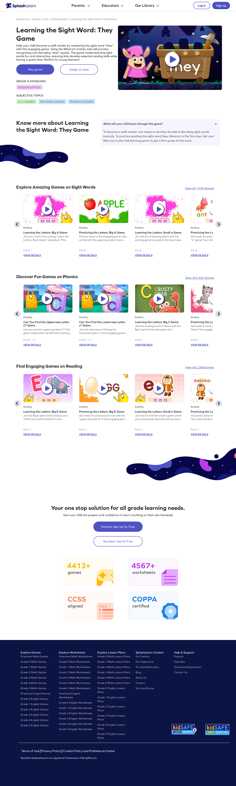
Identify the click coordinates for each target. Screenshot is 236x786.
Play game (35, 69)
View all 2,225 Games (199, 277)
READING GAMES (52, 101)
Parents (80, 5)
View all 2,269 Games (199, 367)
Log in (202, 5)
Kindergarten (59, 19)
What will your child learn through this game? (160, 123)
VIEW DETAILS (32, 255)
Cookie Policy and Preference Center (89, 751)
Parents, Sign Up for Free (118, 526)
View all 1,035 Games (199, 188)
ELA (46, 19)
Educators (112, 5)
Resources (22, 19)
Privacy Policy (51, 751)
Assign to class (79, 69)
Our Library (147, 5)
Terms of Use (30, 751)
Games (36, 19)
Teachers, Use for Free (118, 541)
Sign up (221, 5)
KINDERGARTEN (29, 87)
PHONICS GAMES (81, 101)
